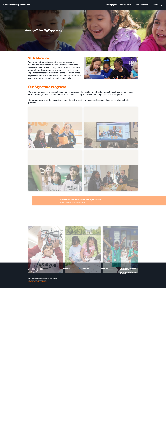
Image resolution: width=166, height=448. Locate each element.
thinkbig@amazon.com (109, 202)
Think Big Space (111, 5)
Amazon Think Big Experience (16, 4)
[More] (131, 4)
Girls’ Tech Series (142, 5)
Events (155, 5)
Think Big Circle (125, 5)
